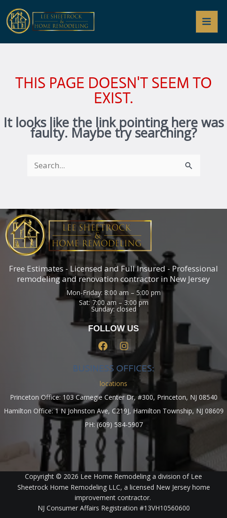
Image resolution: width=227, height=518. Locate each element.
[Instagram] (124, 346)
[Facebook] (103, 346)
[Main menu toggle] (207, 22)
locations (113, 383)
